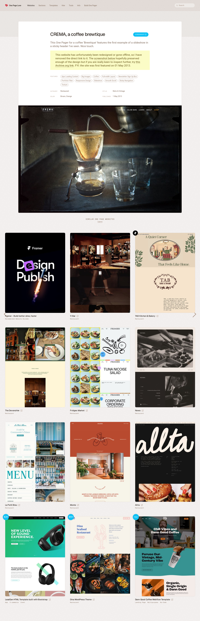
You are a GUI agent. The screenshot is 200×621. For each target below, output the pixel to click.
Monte (73, 505)
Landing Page (140, 602)
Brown (62, 96)
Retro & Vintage (119, 91)
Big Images (86, 77)
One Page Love (15, 5)
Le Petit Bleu (11, 505)
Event (23, 602)
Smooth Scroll (110, 81)
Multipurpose (153, 602)
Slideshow (98, 81)
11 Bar (72, 316)
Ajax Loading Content (70, 77)
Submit (100, 222)
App (6, 602)
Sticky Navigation (126, 81)
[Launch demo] (50, 599)
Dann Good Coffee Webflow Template (152, 599)
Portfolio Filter (67, 81)
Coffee (96, 77)
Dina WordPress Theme (80, 599)
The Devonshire (12, 410)
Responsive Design (83, 81)
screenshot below (104, 58)
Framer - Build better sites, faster (21, 316)
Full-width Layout (108, 77)
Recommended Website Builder (17, 319)
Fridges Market (77, 410)
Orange (69, 96)
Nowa (137, 410)
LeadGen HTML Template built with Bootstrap (26, 599)
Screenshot (140, 34)
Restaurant (64, 91)
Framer (135, 233)
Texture (64, 85)
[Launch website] (77, 316)
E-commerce (14, 602)
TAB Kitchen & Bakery (145, 316)
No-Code (163, 602)
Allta (137, 505)
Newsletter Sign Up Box (127, 77)
